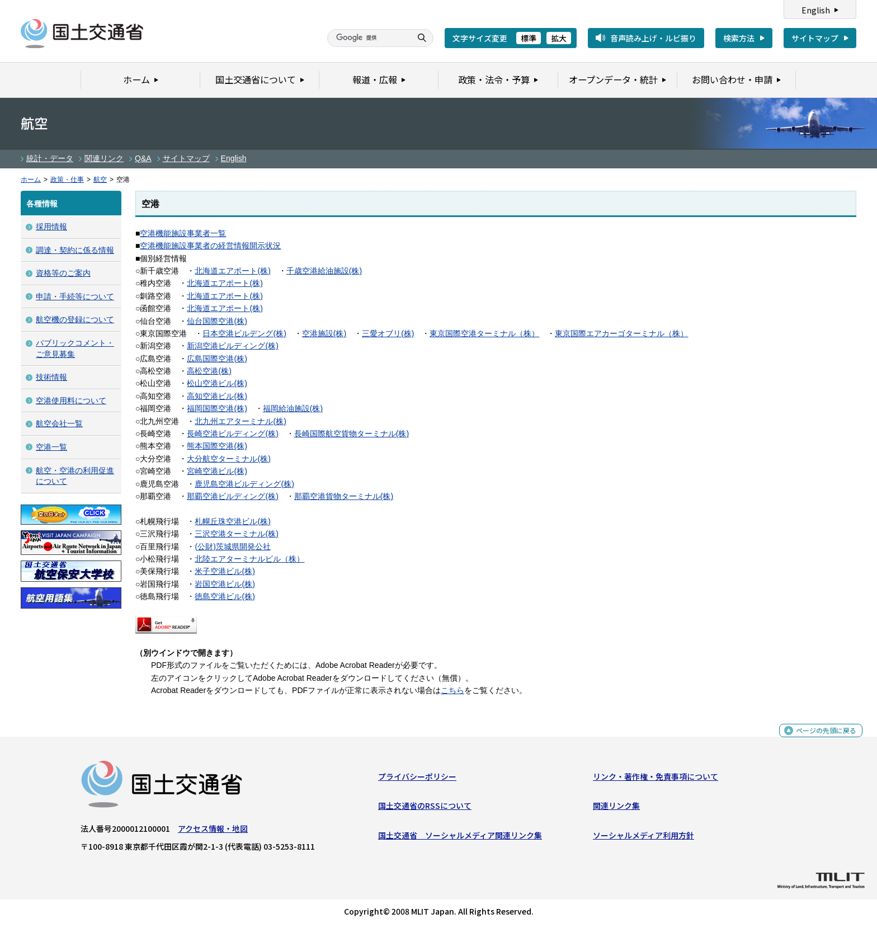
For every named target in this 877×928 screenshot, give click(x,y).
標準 (528, 38)
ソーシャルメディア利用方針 (643, 837)
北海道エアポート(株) (232, 270)
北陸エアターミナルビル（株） (249, 558)
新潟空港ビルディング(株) (232, 345)
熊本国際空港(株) (217, 445)
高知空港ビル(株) (217, 396)
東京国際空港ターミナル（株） (484, 333)
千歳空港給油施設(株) (324, 270)
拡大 (559, 38)
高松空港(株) (209, 370)
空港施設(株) (324, 333)
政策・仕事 (67, 179)
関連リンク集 (616, 808)
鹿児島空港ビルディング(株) (244, 483)
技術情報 (51, 377)
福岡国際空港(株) (217, 408)
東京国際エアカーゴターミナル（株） (621, 333)
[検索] (368, 38)
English (815, 10)
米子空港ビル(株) (224, 571)
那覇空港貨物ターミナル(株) (343, 496)
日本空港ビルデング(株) (244, 333)
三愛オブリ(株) (388, 333)
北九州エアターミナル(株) (240, 421)
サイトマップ (814, 38)
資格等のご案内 (63, 272)
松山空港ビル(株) (217, 383)
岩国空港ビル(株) (224, 584)
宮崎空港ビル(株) (217, 471)
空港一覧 (51, 446)
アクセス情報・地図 (213, 831)
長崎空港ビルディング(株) (232, 433)
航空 (100, 179)
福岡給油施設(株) (293, 408)
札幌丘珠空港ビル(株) (232, 521)
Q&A (143, 158)
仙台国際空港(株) (217, 321)
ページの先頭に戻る (822, 738)
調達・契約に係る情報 (75, 250)
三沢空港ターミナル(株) (236, 533)
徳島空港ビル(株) (224, 596)
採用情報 (51, 226)
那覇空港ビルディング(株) (232, 496)
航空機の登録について (75, 319)
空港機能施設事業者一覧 (183, 233)
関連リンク (104, 158)
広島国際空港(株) (217, 358)
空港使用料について (71, 400)
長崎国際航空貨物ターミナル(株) (351, 433)
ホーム (31, 179)
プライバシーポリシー (417, 779)
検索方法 (739, 38)
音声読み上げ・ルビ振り (653, 38)
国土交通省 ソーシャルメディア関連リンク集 (460, 837)
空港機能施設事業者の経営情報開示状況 (210, 245)
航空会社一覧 (59, 423)
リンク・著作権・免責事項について (655, 779)
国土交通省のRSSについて (424, 808)
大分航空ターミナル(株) (228, 458)
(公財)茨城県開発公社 (232, 546)
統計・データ (49, 158)
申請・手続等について (75, 296)
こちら (452, 690)
